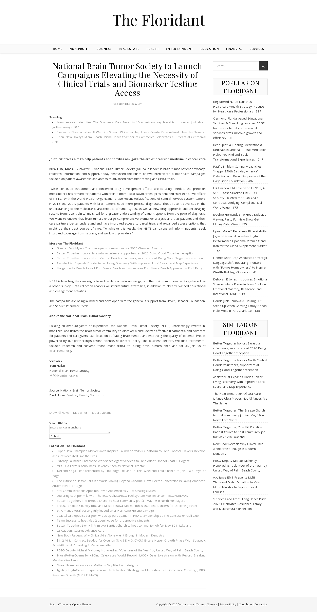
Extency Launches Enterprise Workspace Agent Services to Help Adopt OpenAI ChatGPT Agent (123, 461)
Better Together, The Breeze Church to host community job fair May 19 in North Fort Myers (121, 501)
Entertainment (179, 49)
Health (153, 49)
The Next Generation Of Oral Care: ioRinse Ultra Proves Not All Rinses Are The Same (240, 398)
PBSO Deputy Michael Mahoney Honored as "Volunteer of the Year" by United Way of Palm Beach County (130, 550)
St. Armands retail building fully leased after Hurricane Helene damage (105, 510)
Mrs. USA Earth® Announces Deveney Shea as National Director (101, 466)
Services (257, 49)
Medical (72, 395)
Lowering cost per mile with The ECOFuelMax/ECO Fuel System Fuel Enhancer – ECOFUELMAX (122, 495)
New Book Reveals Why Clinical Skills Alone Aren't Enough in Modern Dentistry (110, 535)
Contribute (245, 604)
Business (104, 49)
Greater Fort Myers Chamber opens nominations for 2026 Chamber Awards (109, 248)
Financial (234, 49)
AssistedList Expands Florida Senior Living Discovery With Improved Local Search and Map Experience (127, 263)
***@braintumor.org (63, 375)
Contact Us (261, 604)
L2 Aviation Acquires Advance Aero (81, 530)
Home (57, 49)
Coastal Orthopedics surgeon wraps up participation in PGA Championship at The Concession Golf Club (128, 515)
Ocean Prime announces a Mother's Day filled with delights (97, 565)
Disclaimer (80, 412)
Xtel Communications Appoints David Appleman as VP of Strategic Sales (106, 491)
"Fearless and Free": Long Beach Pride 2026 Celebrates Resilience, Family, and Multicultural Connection (239, 504)
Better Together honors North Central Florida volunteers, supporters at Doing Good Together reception (130, 258)
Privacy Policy (228, 604)
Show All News (59, 412)
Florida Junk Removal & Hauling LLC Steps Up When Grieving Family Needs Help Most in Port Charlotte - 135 (240, 306)
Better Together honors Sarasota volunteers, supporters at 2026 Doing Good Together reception (125, 253)
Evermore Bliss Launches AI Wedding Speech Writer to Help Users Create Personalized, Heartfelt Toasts (130, 132)
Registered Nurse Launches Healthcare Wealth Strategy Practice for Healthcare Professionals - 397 (238, 106)
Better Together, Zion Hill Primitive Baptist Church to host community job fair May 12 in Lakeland (124, 525)
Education (210, 49)
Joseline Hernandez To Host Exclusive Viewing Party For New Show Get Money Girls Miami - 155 (239, 219)
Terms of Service (207, 604)
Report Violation (102, 412)
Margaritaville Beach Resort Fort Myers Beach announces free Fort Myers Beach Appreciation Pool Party (130, 268)
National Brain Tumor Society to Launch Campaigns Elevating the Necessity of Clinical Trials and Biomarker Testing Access (127, 79)
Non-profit (79, 49)
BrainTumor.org (60, 351)
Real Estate (129, 49)
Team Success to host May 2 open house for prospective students (103, 520)
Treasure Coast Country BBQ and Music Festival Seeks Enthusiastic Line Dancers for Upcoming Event (127, 506)
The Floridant (158, 19)
